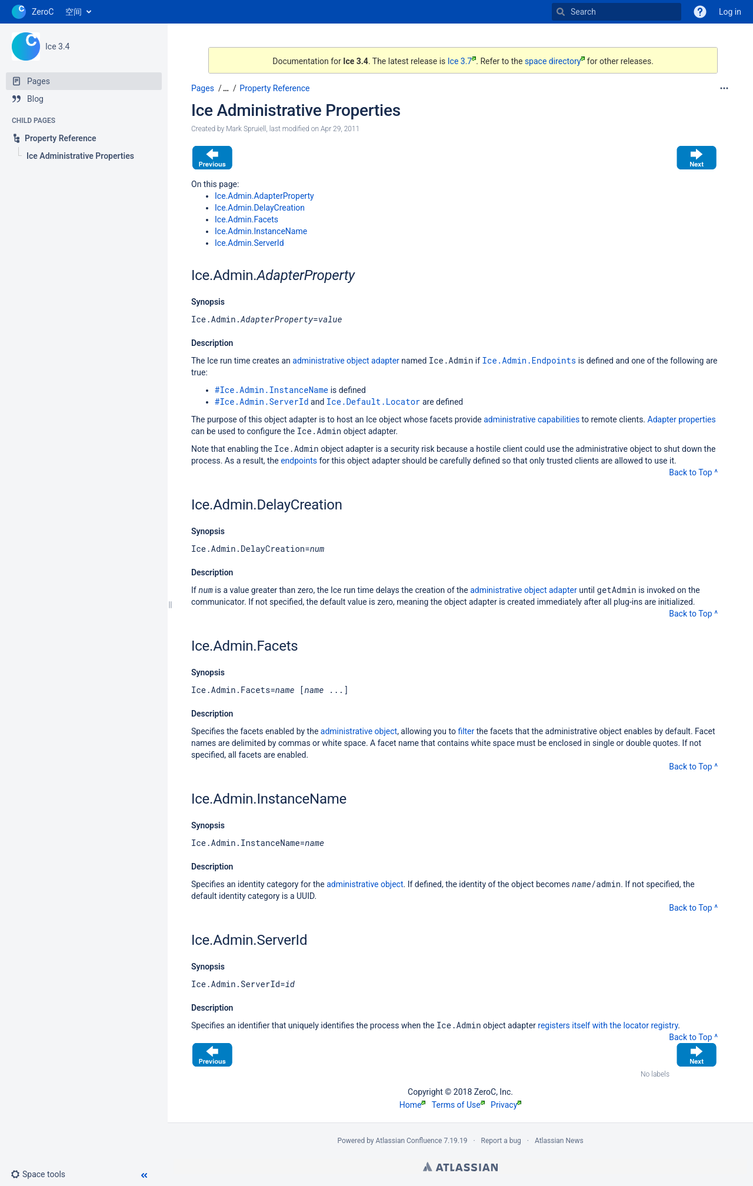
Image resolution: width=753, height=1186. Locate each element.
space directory (555, 61)
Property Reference (274, 88)
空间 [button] (73, 11)
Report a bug (501, 1141)
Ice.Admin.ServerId (249, 243)
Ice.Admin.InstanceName (261, 231)
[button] (42, 1174)
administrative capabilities (531, 419)
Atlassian (460, 1166)
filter (466, 731)
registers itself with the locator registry (608, 1025)
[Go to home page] (32, 12)
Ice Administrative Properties (296, 110)
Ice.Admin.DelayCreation (260, 207)
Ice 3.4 (57, 46)
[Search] (560, 11)
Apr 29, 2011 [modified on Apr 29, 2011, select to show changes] (340, 129)
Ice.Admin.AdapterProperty (264, 196)
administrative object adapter (345, 360)
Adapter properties (682, 419)
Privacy (506, 1105)
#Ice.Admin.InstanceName (271, 389)
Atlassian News (559, 1141)
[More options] (724, 88)
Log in (730, 11)
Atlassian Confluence (409, 1141)
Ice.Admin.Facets (246, 219)
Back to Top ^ (693, 472)
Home (412, 1105)
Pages (202, 88)
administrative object (359, 731)
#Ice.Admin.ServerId (262, 401)
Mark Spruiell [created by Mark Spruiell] (246, 129)
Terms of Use (458, 1105)
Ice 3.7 (462, 61)
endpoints (299, 460)
